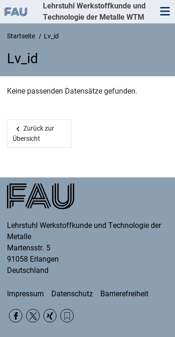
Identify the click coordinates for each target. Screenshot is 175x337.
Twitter (33, 315)
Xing (50, 315)
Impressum (25, 293)
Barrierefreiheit (124, 293)
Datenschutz (72, 293)
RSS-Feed (67, 315)
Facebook (15, 315)
